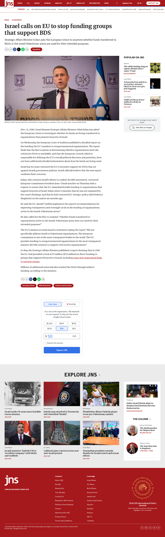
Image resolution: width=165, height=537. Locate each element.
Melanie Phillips (145, 433)
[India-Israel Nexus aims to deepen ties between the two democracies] (142, 391)
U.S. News (47, 448)
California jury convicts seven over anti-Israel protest (61, 452)
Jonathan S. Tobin (146, 451)
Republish (36, 49)
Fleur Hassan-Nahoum (134, 411)
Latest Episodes (158, 10)
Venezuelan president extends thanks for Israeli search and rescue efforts (101, 453)
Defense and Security (63, 285)
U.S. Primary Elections (112, 10)
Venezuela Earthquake (77, 10)
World (37, 3)
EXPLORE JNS (82, 375)
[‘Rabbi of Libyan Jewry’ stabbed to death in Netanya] (155, 101)
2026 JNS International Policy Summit (142, 504)
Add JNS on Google (142, 127)
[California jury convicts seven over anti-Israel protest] (62, 433)
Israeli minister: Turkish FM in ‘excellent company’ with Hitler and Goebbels (21, 453)
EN (140, 3)
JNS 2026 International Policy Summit (43, 10)
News (7, 20)
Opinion (47, 3)
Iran (28, 10)
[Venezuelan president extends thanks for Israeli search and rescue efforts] (101, 433)
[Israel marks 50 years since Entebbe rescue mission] (23, 394)
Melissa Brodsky (130, 74)
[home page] (9, 4)
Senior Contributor (146, 425)
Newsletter (127, 3)
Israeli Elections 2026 (129, 10)
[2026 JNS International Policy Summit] (142, 487)
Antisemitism (94, 3)
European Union (28, 285)
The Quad (129, 400)
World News (86, 409)
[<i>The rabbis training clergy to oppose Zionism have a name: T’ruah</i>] (155, 68)
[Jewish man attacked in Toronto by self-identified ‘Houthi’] (62, 394)
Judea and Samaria (144, 10)
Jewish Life (80, 3)
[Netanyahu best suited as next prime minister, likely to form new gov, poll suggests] (155, 83)
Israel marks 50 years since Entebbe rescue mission (23, 413)
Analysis (58, 3)
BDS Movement (45, 285)
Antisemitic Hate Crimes (95, 10)
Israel (19, 3)
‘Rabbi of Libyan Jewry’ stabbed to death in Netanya (134, 102)
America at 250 (63, 10)
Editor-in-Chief (145, 443)
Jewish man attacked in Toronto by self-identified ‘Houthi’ (61, 413)
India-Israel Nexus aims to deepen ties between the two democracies (140, 405)
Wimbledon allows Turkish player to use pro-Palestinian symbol (100, 413)
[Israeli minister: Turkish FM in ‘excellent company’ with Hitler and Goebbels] (23, 433)
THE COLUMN (142, 419)
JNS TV (69, 3)
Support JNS (153, 3)
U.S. (28, 3)
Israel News (17, 20)
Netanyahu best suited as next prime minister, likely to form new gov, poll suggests (135, 85)
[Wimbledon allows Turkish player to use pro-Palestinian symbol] (101, 394)
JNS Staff (127, 91)
